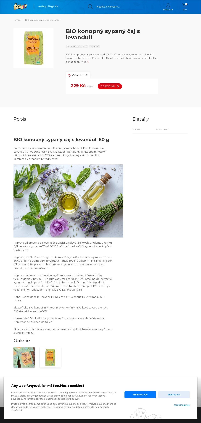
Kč (185, 7)
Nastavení (174, 394)
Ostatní (95, 46)
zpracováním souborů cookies (69, 403)
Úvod (16, 20)
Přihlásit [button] (168, 7)
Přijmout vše (140, 394)
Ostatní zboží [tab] (79, 75)
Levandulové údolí (76, 46)
